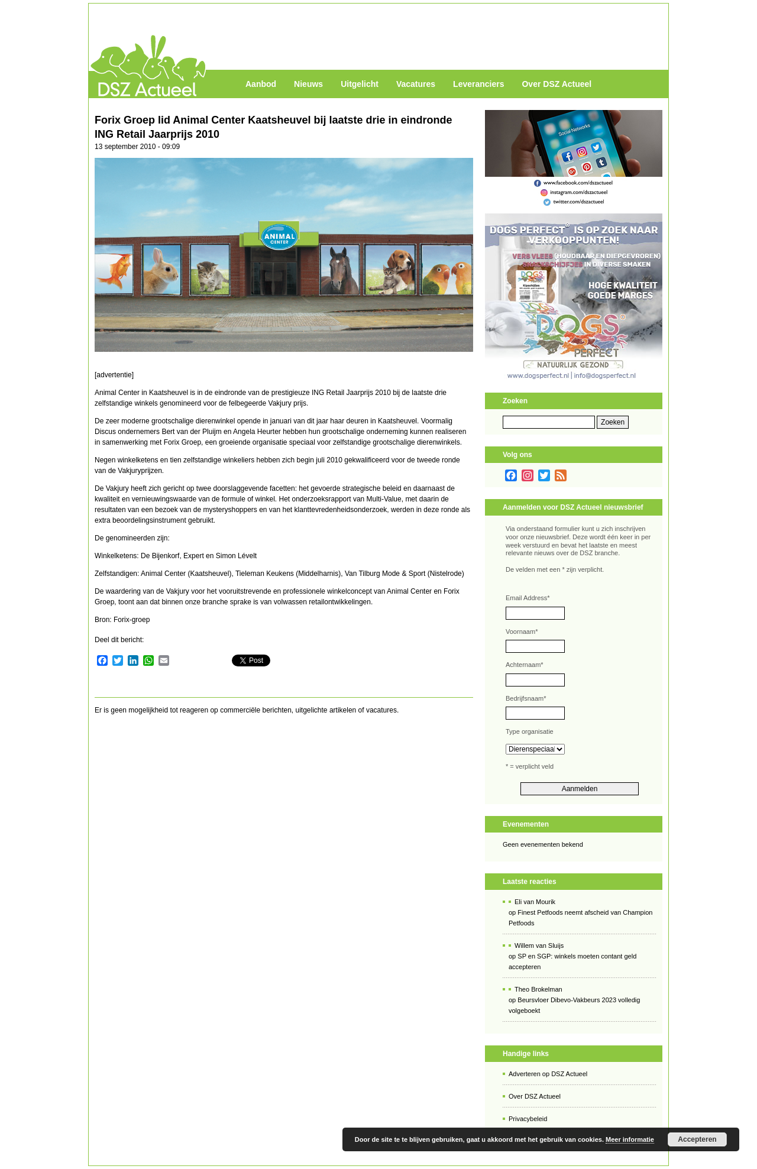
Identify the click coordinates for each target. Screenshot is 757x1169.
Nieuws (308, 84)
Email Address (528, 597)
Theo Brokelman (538, 989)
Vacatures (415, 84)
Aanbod (260, 84)
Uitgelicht (359, 84)
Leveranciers (478, 84)
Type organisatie (530, 731)
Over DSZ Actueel (556, 84)
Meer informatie (630, 1139)
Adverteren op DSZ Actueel (548, 1073)
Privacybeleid (528, 1118)
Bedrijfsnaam (526, 698)
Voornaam (522, 631)
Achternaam (525, 664)
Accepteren (697, 1139)
